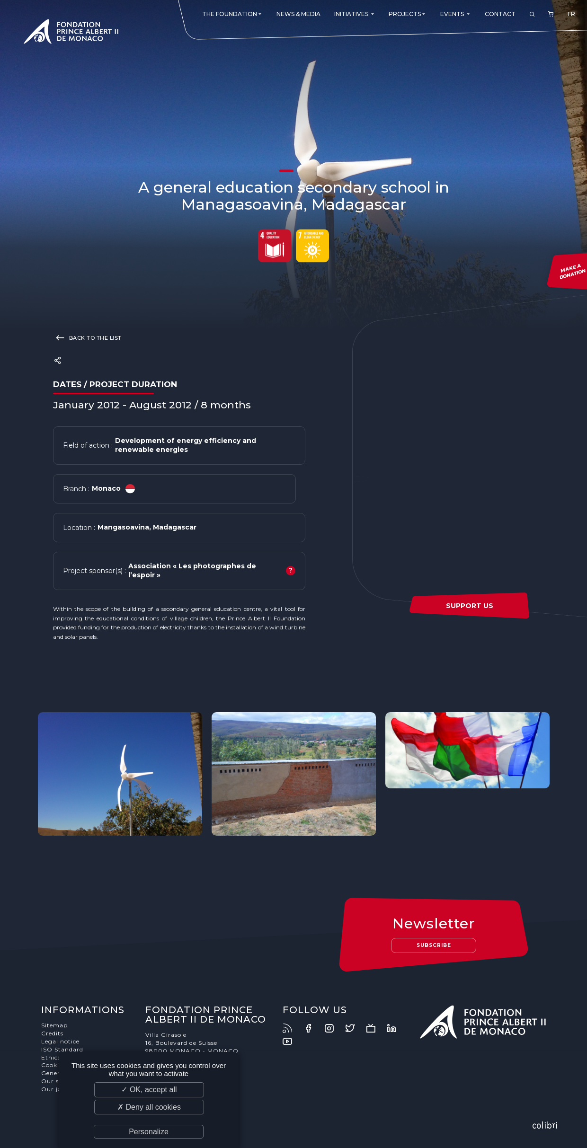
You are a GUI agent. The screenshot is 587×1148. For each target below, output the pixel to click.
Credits (52, 1033)
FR (571, 14)
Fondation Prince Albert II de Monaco (71, 33)
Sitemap (54, 1025)
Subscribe (434, 945)
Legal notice (60, 1041)
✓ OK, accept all (149, 1090)
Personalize (149, 1132)
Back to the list (87, 337)
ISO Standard (62, 1049)
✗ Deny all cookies (149, 1107)
